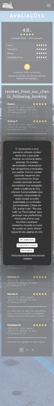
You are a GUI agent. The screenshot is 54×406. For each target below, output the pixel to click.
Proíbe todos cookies (27, 245)
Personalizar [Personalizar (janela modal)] (27, 250)
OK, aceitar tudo (27, 240)
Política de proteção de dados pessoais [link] (28, 255)
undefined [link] (27, 258)
